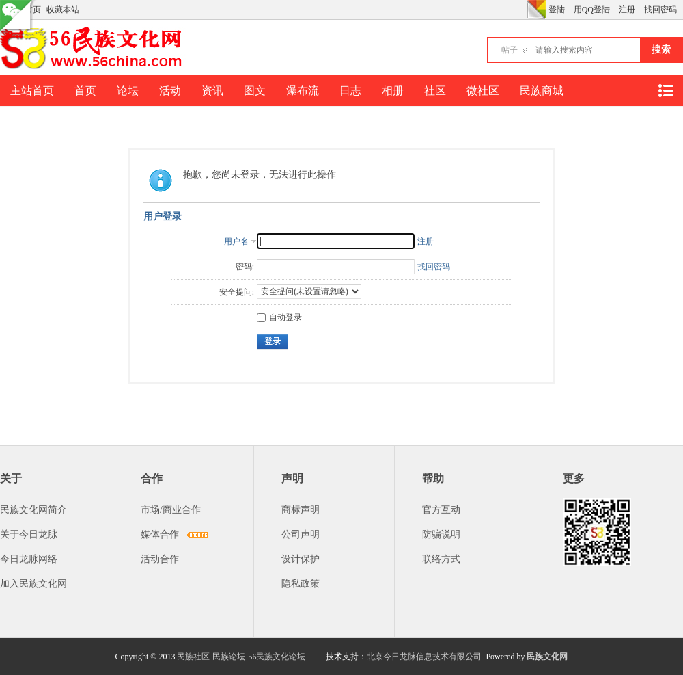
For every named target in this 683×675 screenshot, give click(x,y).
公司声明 (300, 534)
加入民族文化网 (33, 584)
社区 (435, 90)
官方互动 (441, 510)
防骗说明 (441, 534)
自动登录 (279, 317)
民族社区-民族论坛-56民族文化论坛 (241, 656)
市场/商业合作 (171, 510)
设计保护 (300, 559)
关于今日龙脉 (28, 534)
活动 (170, 90)
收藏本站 (62, 9)
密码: (245, 267)
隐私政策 (300, 584)
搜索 (661, 49)
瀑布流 (302, 90)
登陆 (556, 9)
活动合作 (160, 559)
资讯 (212, 90)
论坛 (128, 90)
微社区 (482, 90)
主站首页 (32, 90)
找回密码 (660, 9)
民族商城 (541, 90)
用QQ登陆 (592, 9)
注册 (627, 9)
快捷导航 (665, 90)
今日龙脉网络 (28, 559)
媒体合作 (160, 534)
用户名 (236, 241)
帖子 (509, 50)
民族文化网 (547, 656)
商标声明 (300, 510)
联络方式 (441, 559)
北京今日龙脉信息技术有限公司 (424, 656)
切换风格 (536, 9)
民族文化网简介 (33, 510)
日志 (350, 90)
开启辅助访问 (523, 9)
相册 (393, 90)
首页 (85, 90)
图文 (255, 90)
